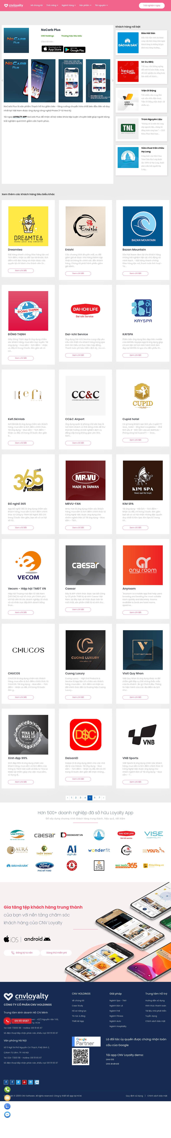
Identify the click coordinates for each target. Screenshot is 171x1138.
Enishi (69, 249)
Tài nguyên (100, 5)
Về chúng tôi (36, 5)
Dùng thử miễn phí (57, 953)
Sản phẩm (84, 5)
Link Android (112, 1064)
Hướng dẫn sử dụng (155, 1001)
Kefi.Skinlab (16, 419)
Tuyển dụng (151, 1016)
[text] (28, 226)
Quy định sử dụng (134, 1096)
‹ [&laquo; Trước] (67, 798)
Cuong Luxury (75, 673)
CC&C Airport (74, 419)
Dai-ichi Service (76, 334)
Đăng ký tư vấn (22, 952)
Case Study (77, 1006)
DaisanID (71, 758)
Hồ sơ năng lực (79, 1011)
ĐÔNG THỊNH (17, 334)
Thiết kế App (78, 1021)
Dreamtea (15, 249)
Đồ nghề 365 (17, 503)
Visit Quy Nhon (133, 673)
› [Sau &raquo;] (103, 798)
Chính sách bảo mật (155, 1021)
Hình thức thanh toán (155, 1006)
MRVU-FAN (73, 503)
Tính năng (51, 5)
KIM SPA (128, 503)
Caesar (70, 588)
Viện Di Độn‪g (148, 91)
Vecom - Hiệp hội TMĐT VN (27, 588)
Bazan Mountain (134, 249)
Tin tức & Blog (78, 1016)
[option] (16, 80)
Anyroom (129, 588)
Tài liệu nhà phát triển (155, 1011)
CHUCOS (14, 673)
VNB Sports (130, 758)
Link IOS (110, 1059)
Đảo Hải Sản (148, 33)
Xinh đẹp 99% (17, 758)
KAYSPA (128, 334)
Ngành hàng (68, 5)
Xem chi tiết (21, 271)
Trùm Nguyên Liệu (151, 119)
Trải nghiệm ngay (151, 6)
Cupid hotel (131, 419)
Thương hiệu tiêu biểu (71, 36)
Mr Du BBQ (147, 62)
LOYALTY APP (20, 117)
